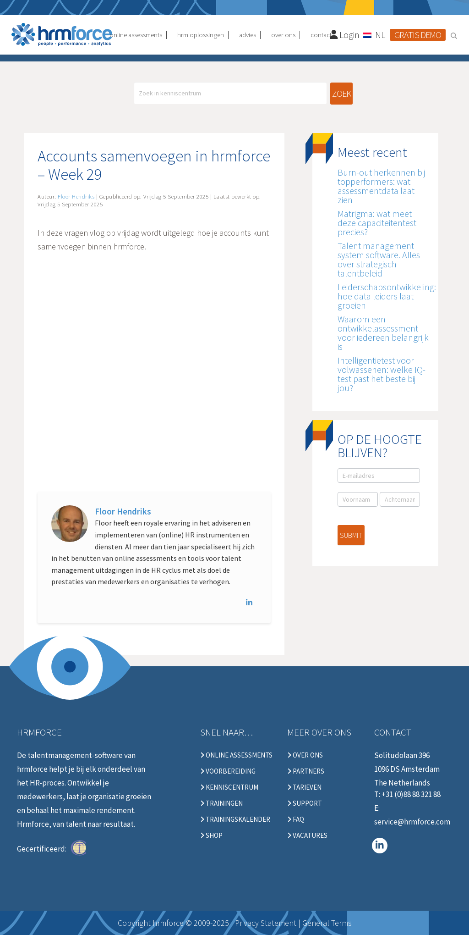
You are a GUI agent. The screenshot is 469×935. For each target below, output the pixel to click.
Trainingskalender (235, 819)
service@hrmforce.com (412, 822)
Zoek (341, 93)
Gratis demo (417, 34)
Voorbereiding (228, 771)
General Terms (327, 923)
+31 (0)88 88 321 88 (411, 794)
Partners (305, 771)
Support (304, 803)
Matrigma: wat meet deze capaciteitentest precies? (377, 223)
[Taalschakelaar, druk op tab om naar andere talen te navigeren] (374, 34)
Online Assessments (236, 755)
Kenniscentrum (229, 787)
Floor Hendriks (123, 511)
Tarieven (304, 787)
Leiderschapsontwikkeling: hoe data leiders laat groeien (387, 296)
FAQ (295, 819)
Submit (351, 535)
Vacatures (307, 835)
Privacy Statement (265, 923)
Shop (211, 835)
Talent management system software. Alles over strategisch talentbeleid (379, 259)
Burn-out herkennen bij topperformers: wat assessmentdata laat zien (381, 185)
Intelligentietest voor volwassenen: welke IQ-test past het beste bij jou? (381, 373)
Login (345, 34)
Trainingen (221, 803)
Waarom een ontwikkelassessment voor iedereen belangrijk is (383, 332)
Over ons (305, 755)
